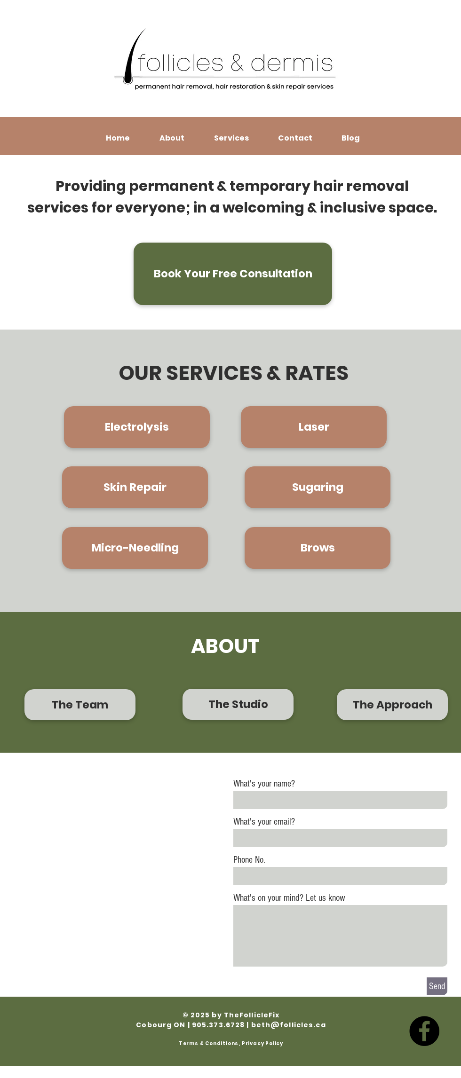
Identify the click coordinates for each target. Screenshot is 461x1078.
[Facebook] (424, 1031)
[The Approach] (392, 704)
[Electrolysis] (137, 427)
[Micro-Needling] (135, 548)
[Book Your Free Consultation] (233, 274)
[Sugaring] (317, 487)
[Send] (437, 986)
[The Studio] (238, 704)
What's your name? (264, 783)
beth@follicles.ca (288, 1025)
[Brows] (317, 548)
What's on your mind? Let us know (289, 898)
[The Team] (79, 704)
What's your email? (264, 821)
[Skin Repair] (135, 487)
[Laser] (314, 427)
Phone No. (249, 860)
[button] (171, 138)
